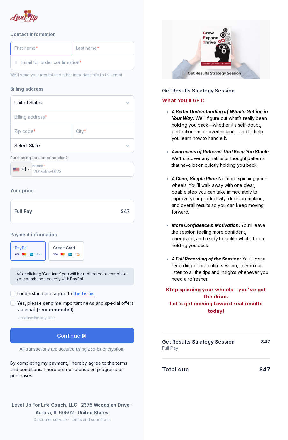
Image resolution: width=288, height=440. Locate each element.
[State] (72, 146)
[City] (102, 131)
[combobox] (21, 169)
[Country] (72, 103)
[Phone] (72, 169)
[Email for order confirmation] (77, 62)
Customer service (50, 419)
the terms (84, 293)
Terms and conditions (90, 419)
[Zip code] (41, 131)
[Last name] (102, 48)
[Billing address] (68, 117)
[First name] (41, 48)
